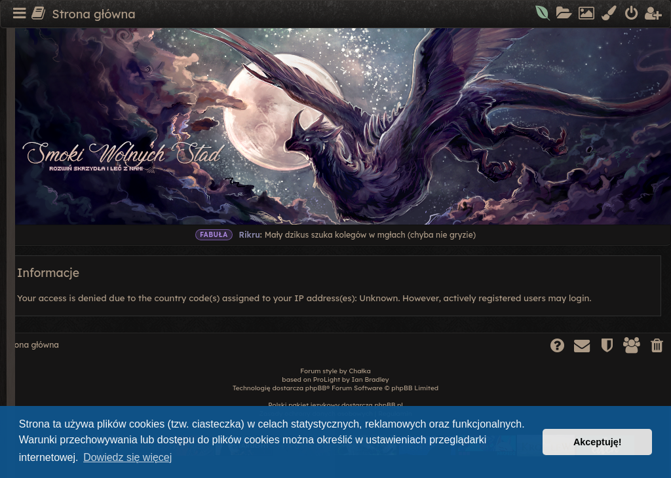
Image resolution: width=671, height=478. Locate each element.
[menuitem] (543, 14)
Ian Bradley (370, 379)
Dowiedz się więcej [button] (127, 457)
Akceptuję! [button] (597, 442)
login (579, 298)
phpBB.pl (388, 405)
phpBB (315, 388)
